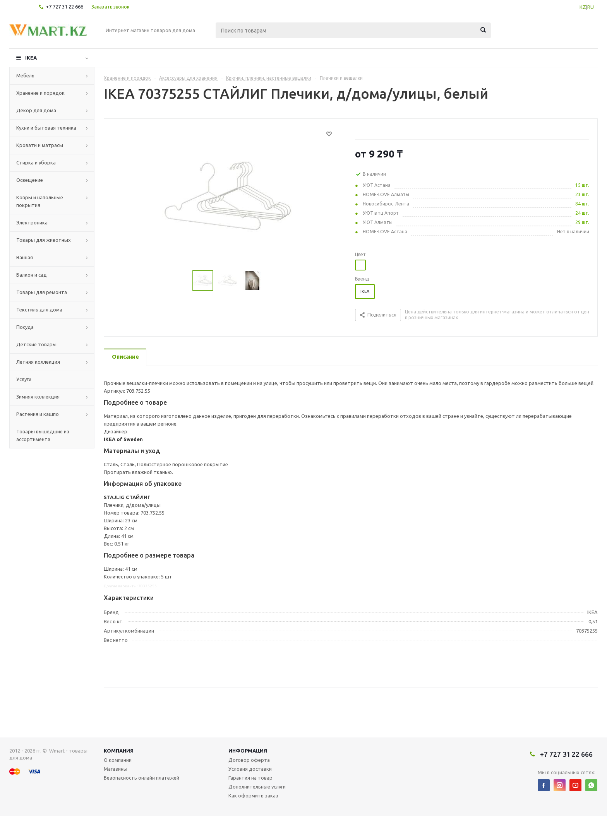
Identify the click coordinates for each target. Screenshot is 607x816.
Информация (247, 750)
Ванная (24, 257)
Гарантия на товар (250, 777)
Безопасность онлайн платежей (141, 777)
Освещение (29, 180)
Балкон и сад (31, 274)
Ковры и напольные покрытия (39, 201)
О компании (118, 760)
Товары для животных (43, 240)
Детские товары (36, 344)
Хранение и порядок (40, 93)
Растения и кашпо (37, 414)
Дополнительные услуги (257, 786)
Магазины (115, 769)
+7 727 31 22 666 (64, 6)
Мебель (25, 75)
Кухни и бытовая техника (46, 127)
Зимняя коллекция (38, 396)
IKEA (31, 57)
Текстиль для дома (39, 309)
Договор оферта (249, 760)
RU (590, 7)
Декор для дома (36, 110)
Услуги (23, 379)
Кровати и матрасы (39, 145)
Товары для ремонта (41, 292)
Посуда (25, 327)
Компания (119, 750)
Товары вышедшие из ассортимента (42, 435)
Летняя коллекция (38, 361)
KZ (583, 7)
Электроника (32, 222)
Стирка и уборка (36, 162)
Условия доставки (250, 769)
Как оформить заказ (253, 795)
